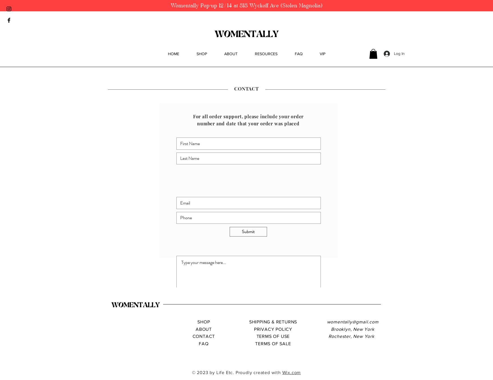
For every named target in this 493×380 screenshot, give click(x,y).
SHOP (203, 321)
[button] (373, 54)
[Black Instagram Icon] (9, 9)
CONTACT (204, 336)
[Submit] (248, 232)
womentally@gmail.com (353, 321)
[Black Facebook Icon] (9, 20)
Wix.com (291, 372)
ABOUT (204, 329)
